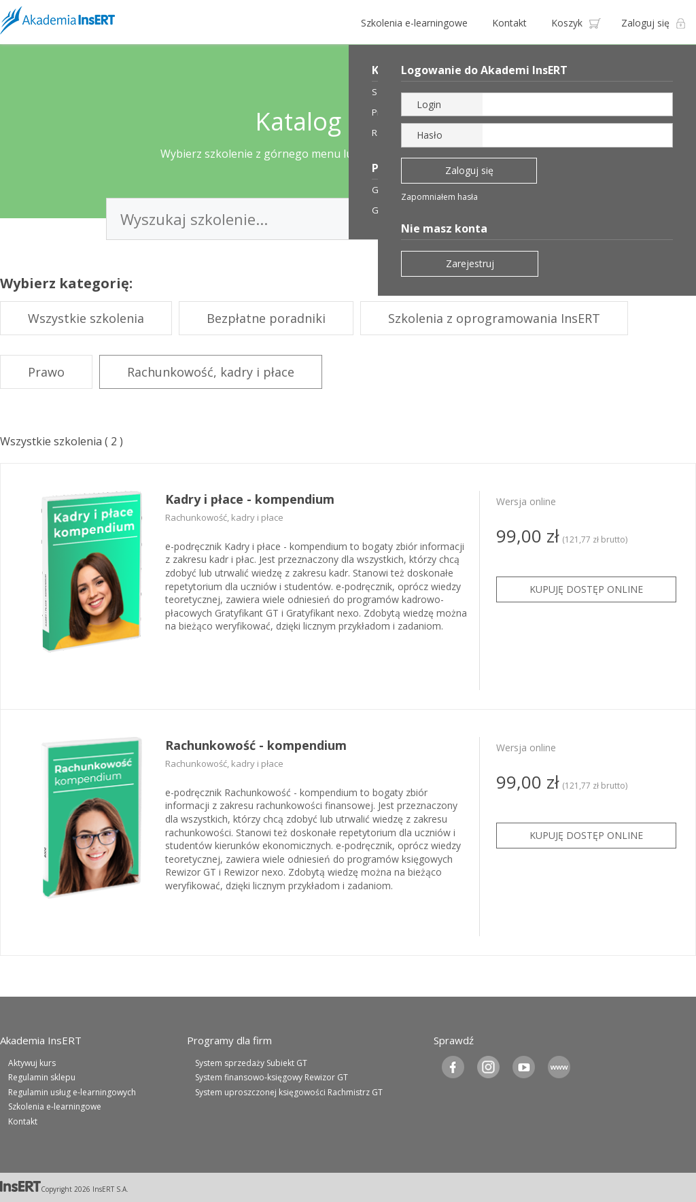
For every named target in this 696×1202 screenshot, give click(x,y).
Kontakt (509, 22)
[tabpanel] (348, 587)
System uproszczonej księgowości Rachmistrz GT (289, 1092)
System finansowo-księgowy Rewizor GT (271, 1077)
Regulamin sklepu (41, 1077)
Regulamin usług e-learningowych (72, 1092)
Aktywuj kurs (32, 1063)
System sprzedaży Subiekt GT (251, 1063)
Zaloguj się (645, 22)
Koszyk (566, 22)
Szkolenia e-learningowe (414, 22)
